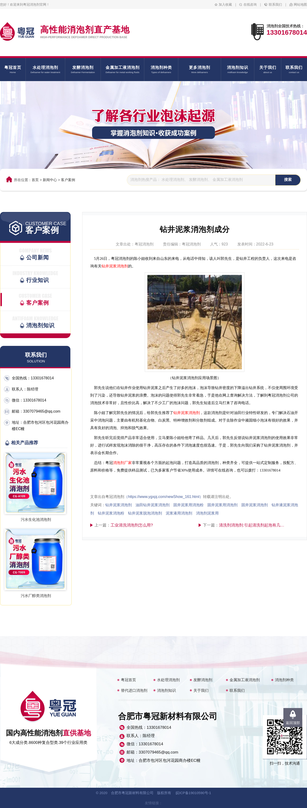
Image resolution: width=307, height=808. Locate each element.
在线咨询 (250, 4)
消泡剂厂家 (122, 463)
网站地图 (300, 4)
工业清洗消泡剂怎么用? (132, 525)
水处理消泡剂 (168, 680)
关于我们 (201, 690)
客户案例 (68, 180)
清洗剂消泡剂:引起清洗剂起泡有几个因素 (252, 525)
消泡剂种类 (284, 680)
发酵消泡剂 (202, 680)
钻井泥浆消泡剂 (115, 266)
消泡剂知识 (166, 690)
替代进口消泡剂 (134, 690)
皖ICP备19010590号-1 (193, 793)
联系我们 (275, 4)
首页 (35, 180)
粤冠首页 (128, 680)
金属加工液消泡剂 (245, 680)
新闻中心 (50, 180)
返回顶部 (293, 723)
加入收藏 (225, 4)
